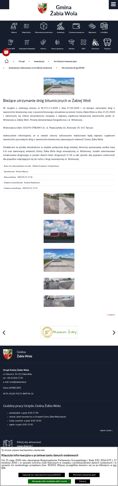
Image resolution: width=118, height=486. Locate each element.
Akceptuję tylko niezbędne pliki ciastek (49, 481)
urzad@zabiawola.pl (17, 382)
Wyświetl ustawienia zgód (84, 475)
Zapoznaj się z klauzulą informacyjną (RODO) (41, 475)
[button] (113, 4)
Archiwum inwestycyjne (65, 61)
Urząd (22, 61)
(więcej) (62, 417)
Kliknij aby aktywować (29, 444)
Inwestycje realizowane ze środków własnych (30, 68)
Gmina (57, 9)
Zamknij (82, 481)
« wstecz (110, 315)
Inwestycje (39, 61)
